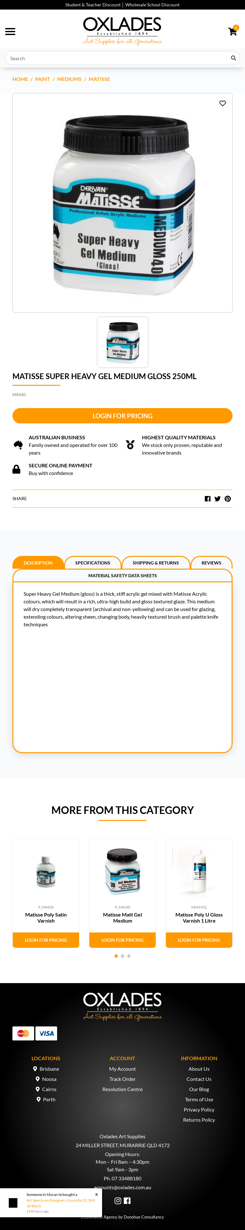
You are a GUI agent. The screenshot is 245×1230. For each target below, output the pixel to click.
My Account (122, 1069)
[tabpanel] (46, 892)
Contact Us (199, 1079)
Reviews (211, 562)
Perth (49, 1099)
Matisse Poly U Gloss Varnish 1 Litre (199, 917)
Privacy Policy (199, 1109)
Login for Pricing (122, 416)
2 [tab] (122, 956)
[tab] (38, 562)
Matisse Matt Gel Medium (122, 917)
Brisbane (49, 1069)
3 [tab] (128, 956)
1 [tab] (116, 956)
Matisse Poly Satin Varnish (46, 917)
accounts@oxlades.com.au (122, 1187)
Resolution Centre (122, 1089)
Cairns (49, 1089)
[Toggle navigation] (10, 32)
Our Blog (199, 1089)
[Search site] (233, 58)
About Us (199, 1069)
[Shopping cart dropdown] (232, 32)
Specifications (92, 562)
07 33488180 (126, 1178)
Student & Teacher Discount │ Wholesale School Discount (122, 4)
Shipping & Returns (156, 562)
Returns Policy (199, 1120)
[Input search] (122, 58)
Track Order (122, 1079)
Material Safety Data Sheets (122, 575)
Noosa (49, 1079)
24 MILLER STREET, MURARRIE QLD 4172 (123, 1145)
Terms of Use (199, 1099)
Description (38, 562)
